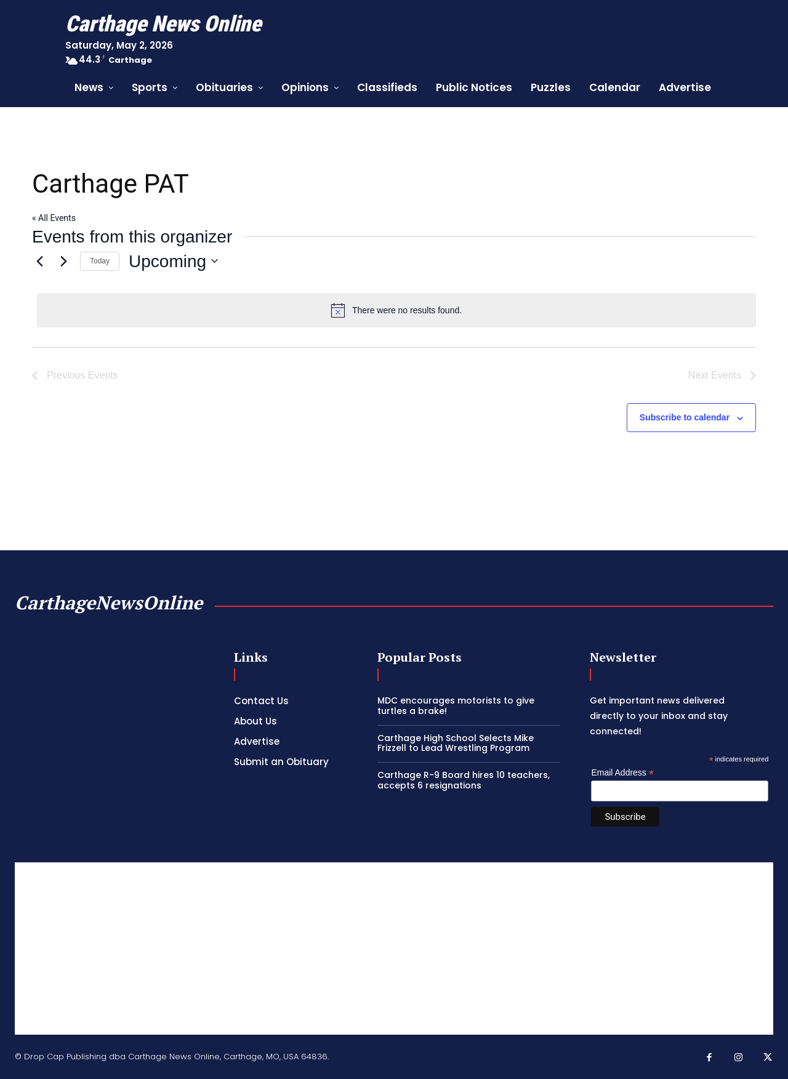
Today (100, 261)
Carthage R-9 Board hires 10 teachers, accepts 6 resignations (463, 780)
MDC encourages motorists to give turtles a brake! (455, 705)
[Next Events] (63, 261)
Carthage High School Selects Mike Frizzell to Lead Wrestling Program (455, 743)
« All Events (54, 218)
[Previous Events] (39, 261)
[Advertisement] (394, 948)
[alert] (396, 310)
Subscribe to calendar (685, 417)
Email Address (622, 773)
